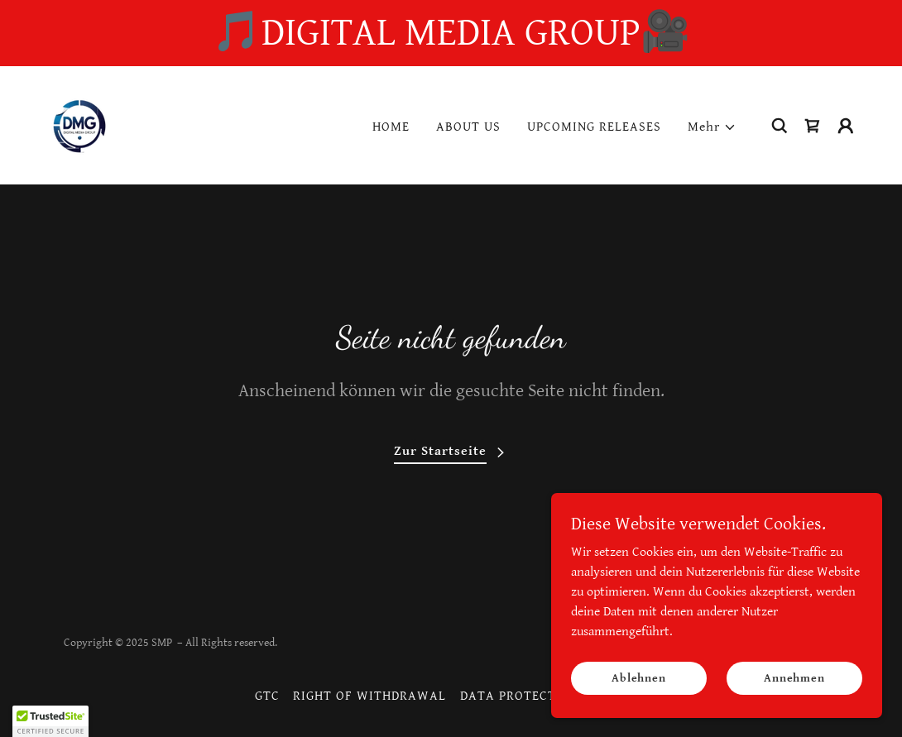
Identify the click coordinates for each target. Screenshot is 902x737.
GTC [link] (267, 696)
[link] (79, 124)
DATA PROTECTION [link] (519, 696)
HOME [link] (391, 127)
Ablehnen (639, 677)
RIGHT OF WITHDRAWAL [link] (369, 696)
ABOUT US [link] (468, 127)
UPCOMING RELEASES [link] (594, 127)
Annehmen (794, 677)
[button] (712, 127)
